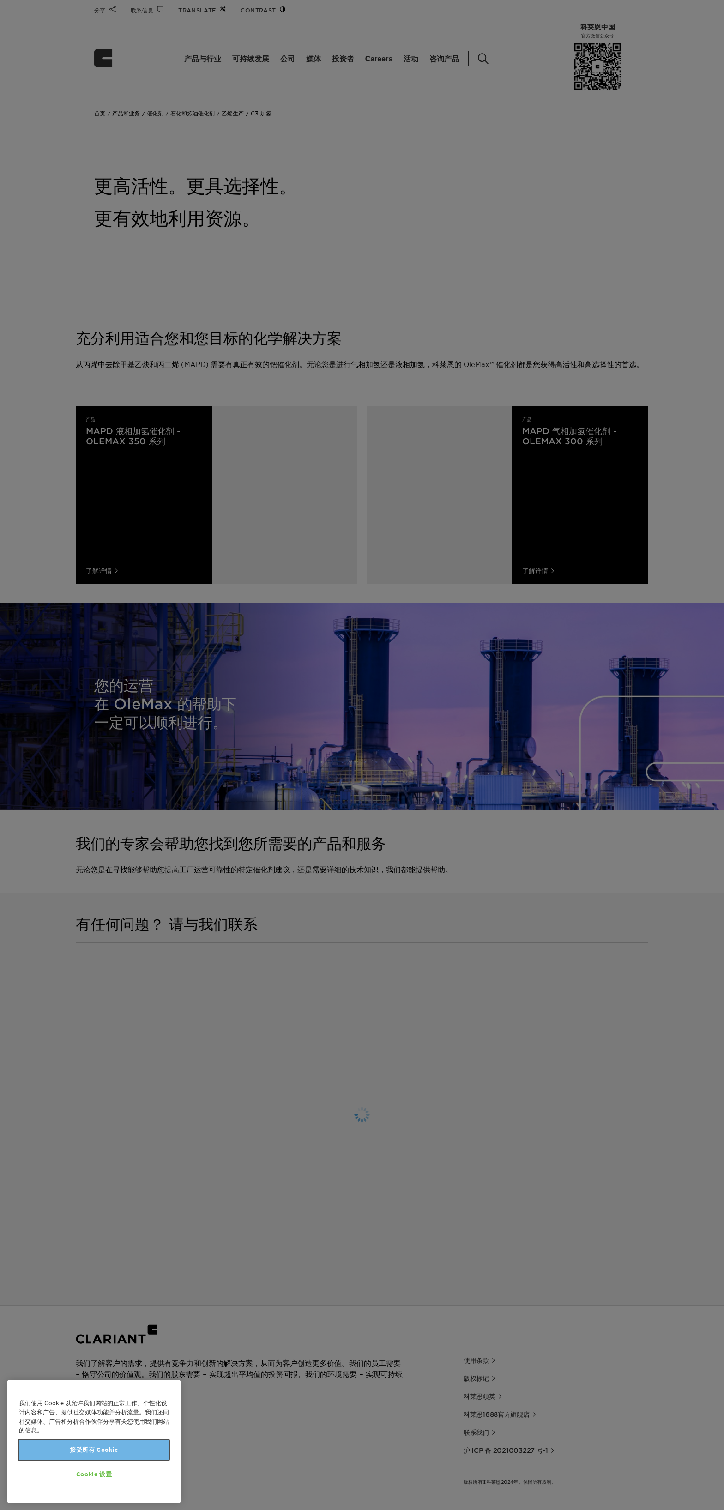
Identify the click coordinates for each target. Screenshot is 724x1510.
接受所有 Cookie (94, 1450)
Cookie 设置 (94, 1474)
